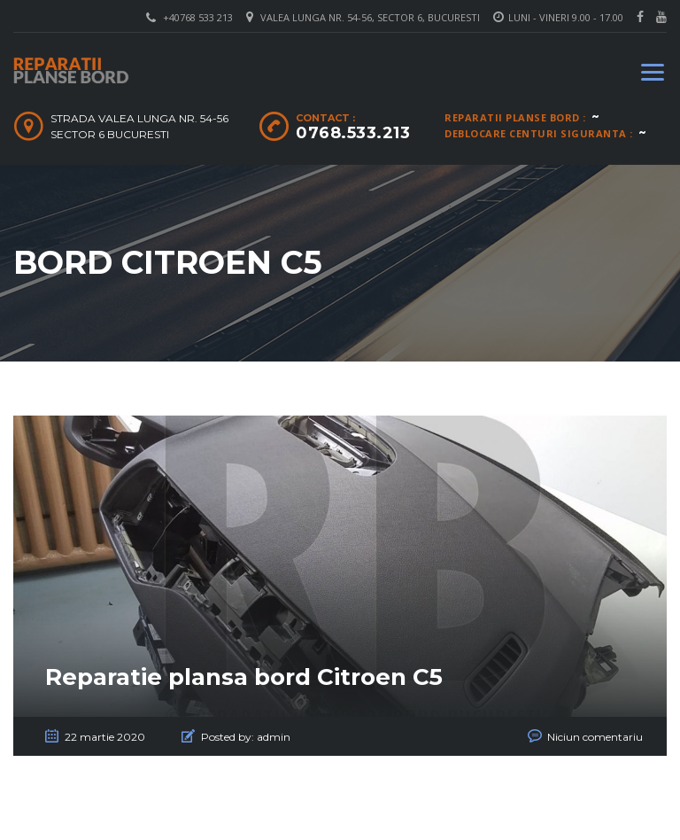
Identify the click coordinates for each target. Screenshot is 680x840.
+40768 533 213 (198, 17)
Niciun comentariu (595, 736)
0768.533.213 (353, 133)
